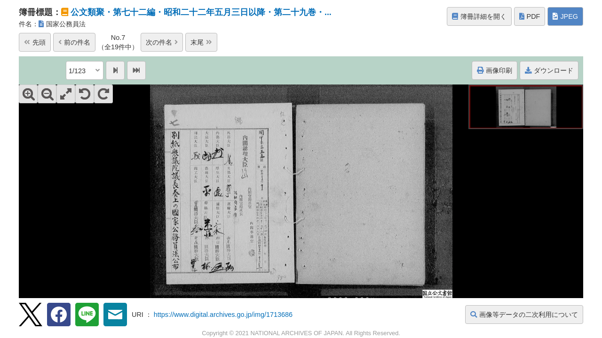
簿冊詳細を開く (479, 16)
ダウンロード (549, 70)
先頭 (35, 42)
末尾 (201, 42)
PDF (529, 16)
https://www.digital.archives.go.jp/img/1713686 (223, 314)
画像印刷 (494, 70)
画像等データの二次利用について (524, 314)
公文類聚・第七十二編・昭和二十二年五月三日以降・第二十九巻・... (201, 12)
